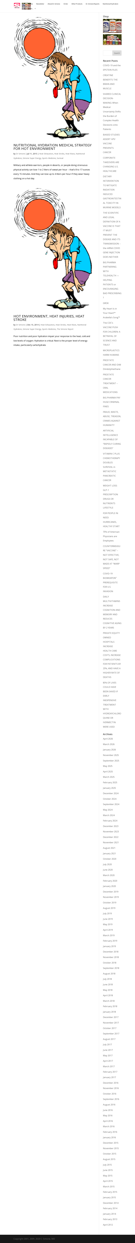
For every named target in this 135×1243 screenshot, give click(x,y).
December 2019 (110, 891)
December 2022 (110, 837)
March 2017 (109, 1066)
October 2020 (109, 858)
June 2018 (108, 984)
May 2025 (107, 766)
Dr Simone (20, 153)
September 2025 (111, 760)
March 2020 (109, 875)
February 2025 (110, 782)
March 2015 (109, 1186)
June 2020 (108, 869)
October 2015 (109, 1153)
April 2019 (108, 929)
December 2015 (110, 1142)
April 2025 (108, 771)
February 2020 (110, 880)
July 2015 (107, 1164)
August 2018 (109, 973)
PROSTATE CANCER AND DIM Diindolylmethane (112, 364)
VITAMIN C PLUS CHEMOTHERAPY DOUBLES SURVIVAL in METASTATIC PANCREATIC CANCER (111, 467)
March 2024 (109, 815)
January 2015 (109, 1197)
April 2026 (108, 738)
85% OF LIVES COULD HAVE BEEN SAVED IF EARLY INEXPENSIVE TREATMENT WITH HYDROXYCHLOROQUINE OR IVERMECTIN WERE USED (112, 704)
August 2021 (109, 848)
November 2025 (111, 755)
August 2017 (109, 1039)
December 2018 (110, 951)
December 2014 (110, 1203)
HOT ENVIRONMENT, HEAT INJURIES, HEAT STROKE (48, 318)
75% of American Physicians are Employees (111, 536)
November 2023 (111, 831)
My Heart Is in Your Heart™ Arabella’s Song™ (111, 313)
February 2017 (110, 1071)
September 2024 (111, 804)
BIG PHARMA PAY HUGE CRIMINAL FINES (111, 402)
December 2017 (110, 1017)
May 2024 (107, 809)
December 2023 (110, 826)
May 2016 (107, 1115)
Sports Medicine (49, 158)
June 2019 (108, 919)
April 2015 (108, 1181)
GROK (106, 303)
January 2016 (109, 1137)
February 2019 (110, 940)
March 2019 (109, 935)
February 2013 (110, 1219)
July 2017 (107, 1044)
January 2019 (109, 946)
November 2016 (111, 1088)
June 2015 (108, 1170)
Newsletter (40, 4)
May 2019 (107, 924)
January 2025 (109, 788)
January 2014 (109, 1213)
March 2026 (109, 744)
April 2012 (108, 1224)
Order (65, 4)
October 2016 (109, 1093)
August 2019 (109, 908)
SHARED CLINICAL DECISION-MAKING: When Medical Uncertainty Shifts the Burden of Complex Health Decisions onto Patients (112, 112)
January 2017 (109, 1077)
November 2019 (111, 897)
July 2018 (107, 979)
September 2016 (111, 1099)
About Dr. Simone (54, 4)
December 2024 (110, 793)
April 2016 (108, 1121)
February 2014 (110, 1208)
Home (30, 4)
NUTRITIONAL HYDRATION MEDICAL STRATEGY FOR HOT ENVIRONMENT (52, 147)
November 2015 (111, 1148)
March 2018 (109, 1000)
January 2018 (109, 1011)
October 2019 (109, 902)
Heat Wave (70, 153)
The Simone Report (65, 329)
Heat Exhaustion (46, 153)
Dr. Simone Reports (92, 4)
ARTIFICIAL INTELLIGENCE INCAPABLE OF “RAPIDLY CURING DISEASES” (112, 439)
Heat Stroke (59, 153)
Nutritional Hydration (110, 4)
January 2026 (109, 749)
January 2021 (109, 853)
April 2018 (108, 995)
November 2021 (111, 842)
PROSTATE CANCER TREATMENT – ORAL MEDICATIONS (110, 383)
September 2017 (111, 1033)
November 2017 (111, 1022)
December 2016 (110, 1082)
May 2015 (107, 1175)
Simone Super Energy (32, 158)
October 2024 (109, 798)
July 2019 (107, 913)
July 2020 (107, 864)
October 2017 (109, 1028)
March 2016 (109, 1126)
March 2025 (109, 776)
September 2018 (111, 968)
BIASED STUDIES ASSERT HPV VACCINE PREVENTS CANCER (111, 143)
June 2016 (108, 1110)
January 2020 (109, 886)
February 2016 (110, 1131)
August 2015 (109, 1159)
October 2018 (109, 962)
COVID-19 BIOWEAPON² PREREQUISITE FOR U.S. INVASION (110, 582)
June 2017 (108, 1050)
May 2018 (107, 990)
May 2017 (107, 1055)
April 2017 (108, 1060)
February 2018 (110, 1006)
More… (30, 9)
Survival (60, 158)
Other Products (76, 4)
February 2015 (110, 1191)
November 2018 (111, 957)
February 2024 (110, 820)
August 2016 (109, 1104)
